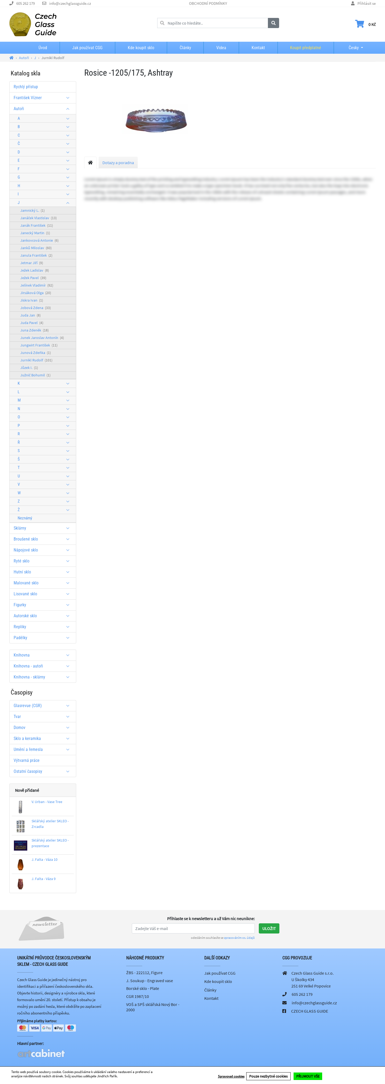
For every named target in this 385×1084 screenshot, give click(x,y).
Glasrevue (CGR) (43, 705)
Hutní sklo (43, 571)
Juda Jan (30, 315)
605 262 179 (25, 3)
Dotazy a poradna (118, 162)
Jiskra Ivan (31, 300)
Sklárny (43, 528)
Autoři (43, 108)
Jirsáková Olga (35, 292)
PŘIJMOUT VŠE (307, 1076)
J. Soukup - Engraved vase (149, 980)
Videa (221, 47)
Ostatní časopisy (43, 771)
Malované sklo (43, 582)
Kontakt (258, 47)
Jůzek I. (29, 367)
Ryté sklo (43, 561)
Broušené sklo (43, 539)
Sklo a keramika (43, 738)
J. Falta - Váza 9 (44, 878)
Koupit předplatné (305, 47)
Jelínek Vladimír (36, 285)
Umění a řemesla (43, 749)
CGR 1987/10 (137, 996)
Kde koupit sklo (141, 47)
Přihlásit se (366, 3)
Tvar (43, 716)
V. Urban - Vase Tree (47, 801)
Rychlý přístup (26, 86)
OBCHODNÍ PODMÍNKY (208, 3)
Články (185, 47)
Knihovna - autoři (43, 666)
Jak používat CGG (87, 47)
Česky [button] (349, 47)
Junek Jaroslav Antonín (42, 337)
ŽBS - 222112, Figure (144, 972)
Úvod (42, 47)
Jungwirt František (38, 345)
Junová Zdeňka (35, 352)
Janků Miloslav (36, 247)
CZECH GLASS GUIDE (309, 1011)
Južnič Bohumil (35, 375)
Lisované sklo (43, 593)
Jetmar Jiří (31, 262)
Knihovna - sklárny (43, 677)
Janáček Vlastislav (38, 217)
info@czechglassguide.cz (70, 3)
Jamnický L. (32, 210)
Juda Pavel (31, 322)
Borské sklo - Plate (142, 988)
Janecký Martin (35, 232)
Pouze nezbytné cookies (268, 1076)
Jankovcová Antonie (39, 240)
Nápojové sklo (43, 550)
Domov (43, 727)
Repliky (43, 626)
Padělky (43, 637)
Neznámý (25, 518)
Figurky (43, 604)
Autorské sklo (43, 615)
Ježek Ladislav (34, 270)
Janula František (36, 255)
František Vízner (43, 97)
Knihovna (43, 655)
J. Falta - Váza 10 (44, 859)
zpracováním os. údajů (239, 938)
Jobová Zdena (35, 307)
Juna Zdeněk (34, 330)
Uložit (269, 928)
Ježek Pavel (33, 277)
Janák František (36, 225)
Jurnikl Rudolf (36, 360)
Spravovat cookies (231, 1076)
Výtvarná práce (27, 760)
